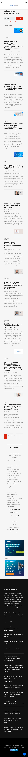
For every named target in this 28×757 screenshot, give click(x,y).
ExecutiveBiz (8, 681)
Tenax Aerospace (14, 532)
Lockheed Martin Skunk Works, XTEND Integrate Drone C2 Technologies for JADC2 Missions (14, 694)
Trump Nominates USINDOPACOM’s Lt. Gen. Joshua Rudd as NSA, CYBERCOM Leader (13, 658)
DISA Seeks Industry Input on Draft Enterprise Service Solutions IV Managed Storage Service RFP (13, 711)
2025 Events (16, 628)
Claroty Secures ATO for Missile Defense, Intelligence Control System (12, 720)
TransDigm (14, 522)
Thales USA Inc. (14, 519)
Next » (22, 436)
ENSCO (14, 451)
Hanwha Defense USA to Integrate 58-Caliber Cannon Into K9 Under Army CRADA (13, 729)
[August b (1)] (14, 568)
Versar (14, 524)
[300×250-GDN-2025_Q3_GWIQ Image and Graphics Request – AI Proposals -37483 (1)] (14, 548)
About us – (7, 624)
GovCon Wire (20, 747)
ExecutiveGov (8, 630)
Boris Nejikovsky (14, 512)
